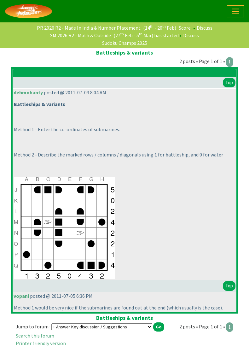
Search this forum (35, 335)
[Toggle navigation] (235, 11)
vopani (21, 296)
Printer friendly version (41, 343)
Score (185, 28)
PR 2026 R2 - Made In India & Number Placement (89, 28)
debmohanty (28, 92)
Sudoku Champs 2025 (124, 43)
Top (229, 82)
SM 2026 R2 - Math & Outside (80, 35)
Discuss (204, 28)
